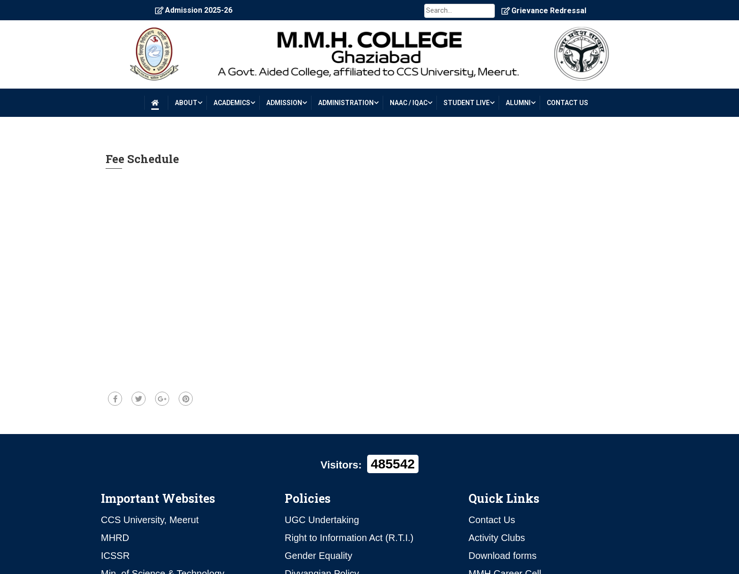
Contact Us (491, 520)
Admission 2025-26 (193, 10)
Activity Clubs (496, 538)
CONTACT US (567, 103)
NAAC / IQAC (408, 103)
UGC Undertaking (322, 520)
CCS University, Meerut (149, 520)
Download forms (502, 555)
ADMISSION (284, 103)
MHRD (115, 538)
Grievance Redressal (543, 10)
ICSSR (115, 555)
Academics (231, 103)
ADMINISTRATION (346, 103)
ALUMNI (518, 103)
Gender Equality (318, 555)
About (186, 103)
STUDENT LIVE (466, 103)
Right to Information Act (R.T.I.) (349, 538)
